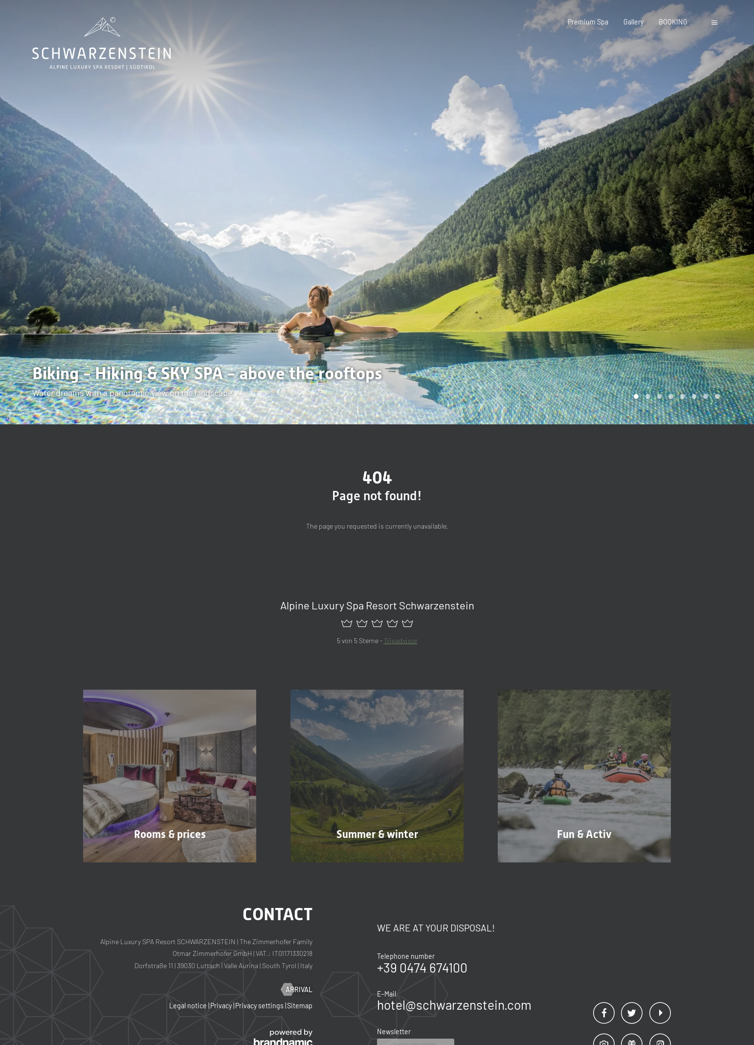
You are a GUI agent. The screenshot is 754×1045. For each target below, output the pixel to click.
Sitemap (299, 1005)
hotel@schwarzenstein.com (454, 1004)
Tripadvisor (401, 640)
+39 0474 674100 (422, 967)
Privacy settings (260, 1005)
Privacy (221, 1005)
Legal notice (188, 1005)
